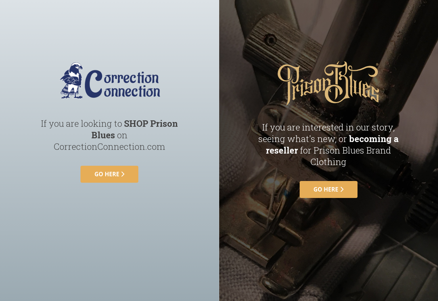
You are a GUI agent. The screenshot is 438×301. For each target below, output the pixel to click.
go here (109, 174)
